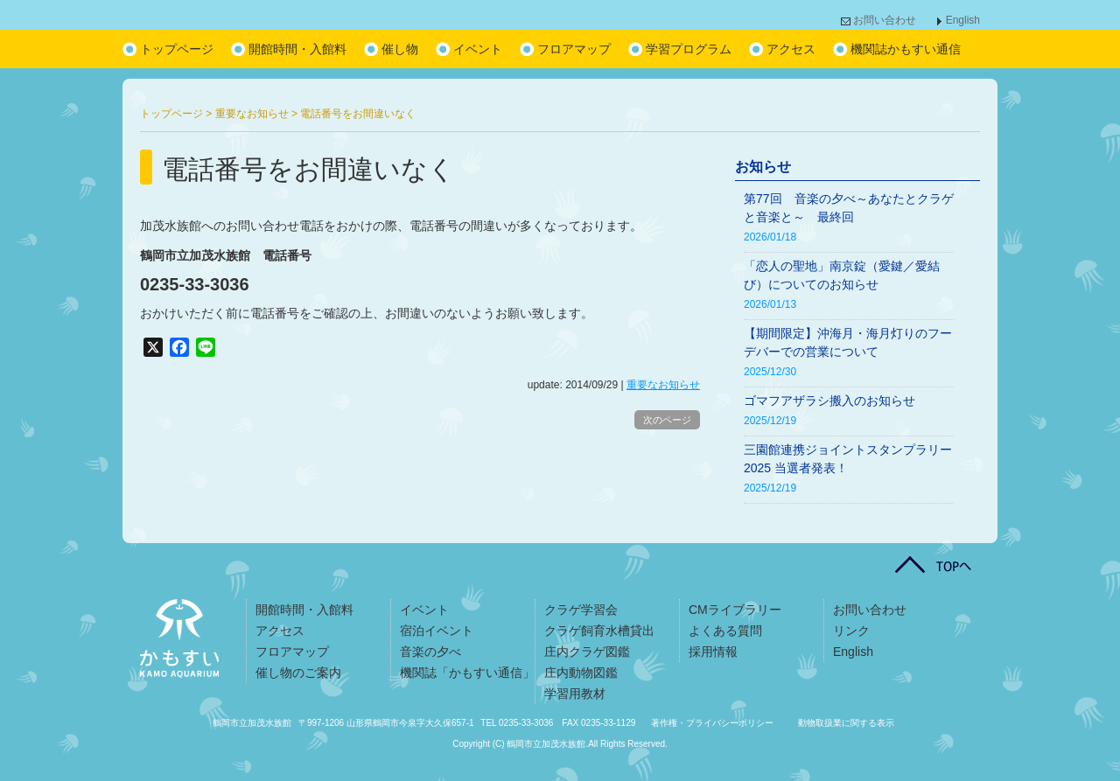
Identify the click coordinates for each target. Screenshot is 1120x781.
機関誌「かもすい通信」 (467, 673)
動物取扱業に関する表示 (846, 723)
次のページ (667, 420)
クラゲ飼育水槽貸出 (599, 631)
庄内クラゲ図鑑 (587, 652)
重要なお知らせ (663, 385)
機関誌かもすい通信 (905, 49)
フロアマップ (574, 49)
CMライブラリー (735, 610)
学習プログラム (689, 49)
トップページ (177, 49)
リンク (851, 631)
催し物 (400, 49)
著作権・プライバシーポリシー (712, 723)
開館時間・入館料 (297, 49)
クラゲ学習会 (581, 610)
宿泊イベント (436, 631)
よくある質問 (725, 631)
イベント (477, 49)
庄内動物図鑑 (581, 673)
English (963, 20)
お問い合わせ (884, 20)
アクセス (791, 49)
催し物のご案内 (298, 673)
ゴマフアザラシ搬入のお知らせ (829, 401)
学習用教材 (575, 694)
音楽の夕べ (430, 652)
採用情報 (713, 652)
